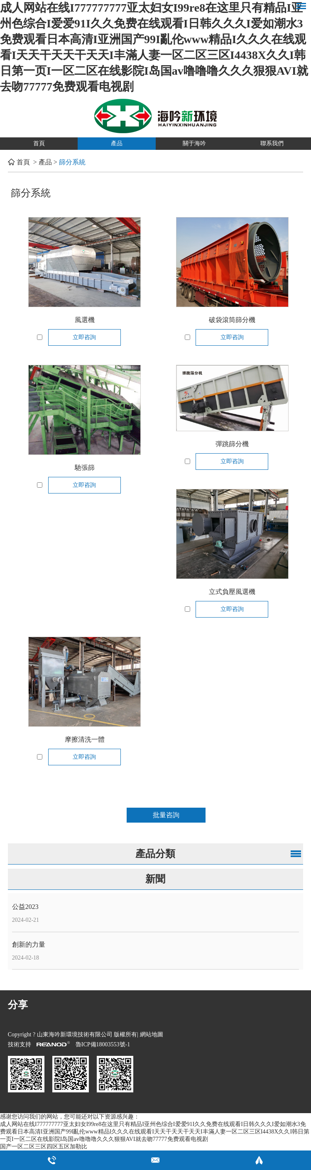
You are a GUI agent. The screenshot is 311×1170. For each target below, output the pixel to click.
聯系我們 (272, 143)
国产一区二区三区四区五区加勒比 (43, 1146)
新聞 (155, 879)
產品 (116, 143)
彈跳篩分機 (232, 443)
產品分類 (155, 853)
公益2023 (25, 906)
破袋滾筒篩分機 (232, 319)
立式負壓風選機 (232, 591)
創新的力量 (28, 944)
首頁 (39, 143)
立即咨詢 (84, 337)
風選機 (85, 319)
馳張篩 (85, 467)
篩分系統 (72, 162)
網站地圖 (151, 1034)
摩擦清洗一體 (85, 739)
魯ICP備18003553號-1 (103, 1044)
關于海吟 (194, 143)
